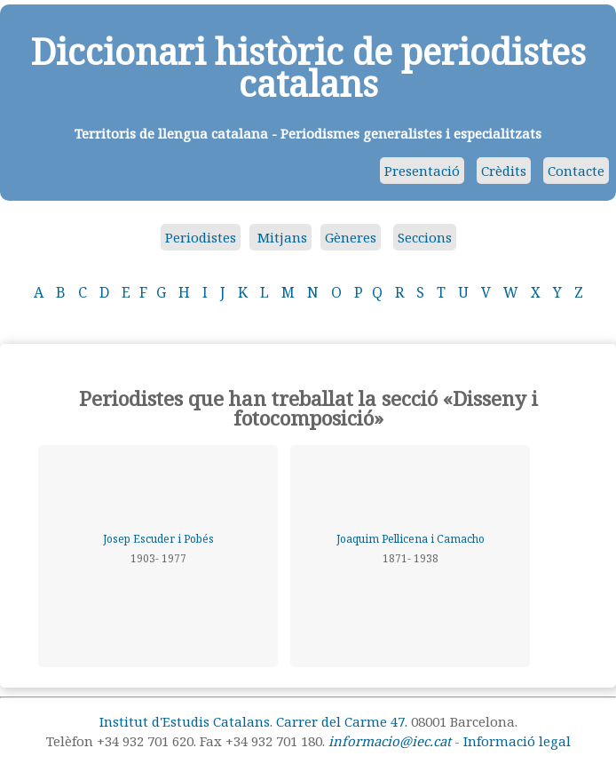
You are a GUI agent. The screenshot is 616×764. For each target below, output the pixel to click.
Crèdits (503, 170)
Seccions (425, 237)
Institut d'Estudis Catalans (184, 721)
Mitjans (280, 237)
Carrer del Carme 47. (341, 721)
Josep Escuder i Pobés (158, 538)
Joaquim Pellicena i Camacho (410, 538)
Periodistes (200, 237)
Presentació (422, 170)
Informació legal (517, 741)
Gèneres (350, 237)
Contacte (576, 170)
